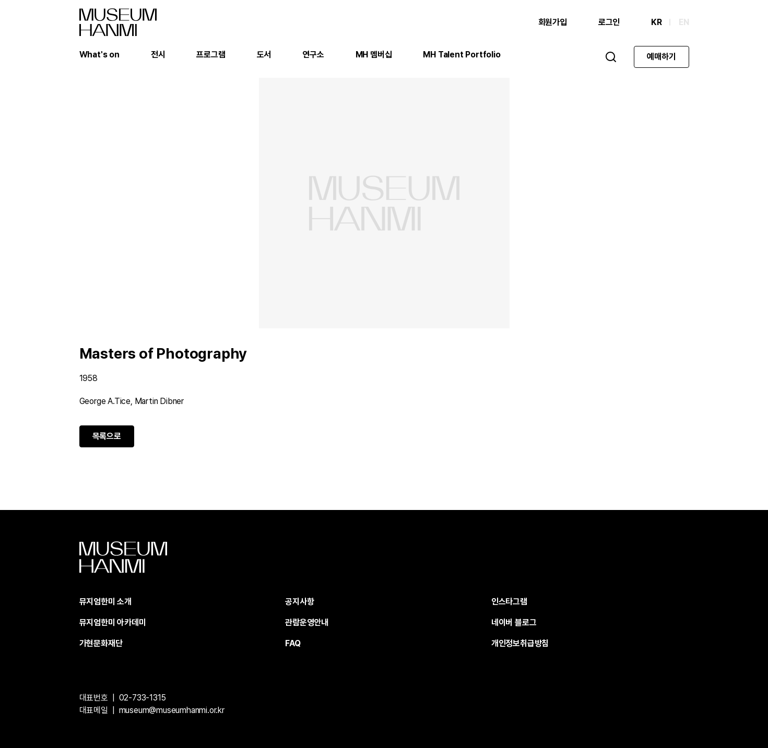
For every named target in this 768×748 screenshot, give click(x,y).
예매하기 (661, 57)
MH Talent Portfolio (461, 55)
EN (684, 22)
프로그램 (210, 55)
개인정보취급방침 (520, 643)
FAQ (292, 643)
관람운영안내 (306, 622)
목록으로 (106, 436)
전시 (158, 55)
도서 (264, 55)
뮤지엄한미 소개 (105, 602)
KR (656, 22)
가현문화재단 (101, 643)
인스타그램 (509, 602)
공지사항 (299, 602)
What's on (99, 55)
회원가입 (552, 22)
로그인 (609, 22)
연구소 (313, 55)
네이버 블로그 (514, 622)
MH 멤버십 (374, 55)
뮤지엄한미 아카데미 (112, 622)
